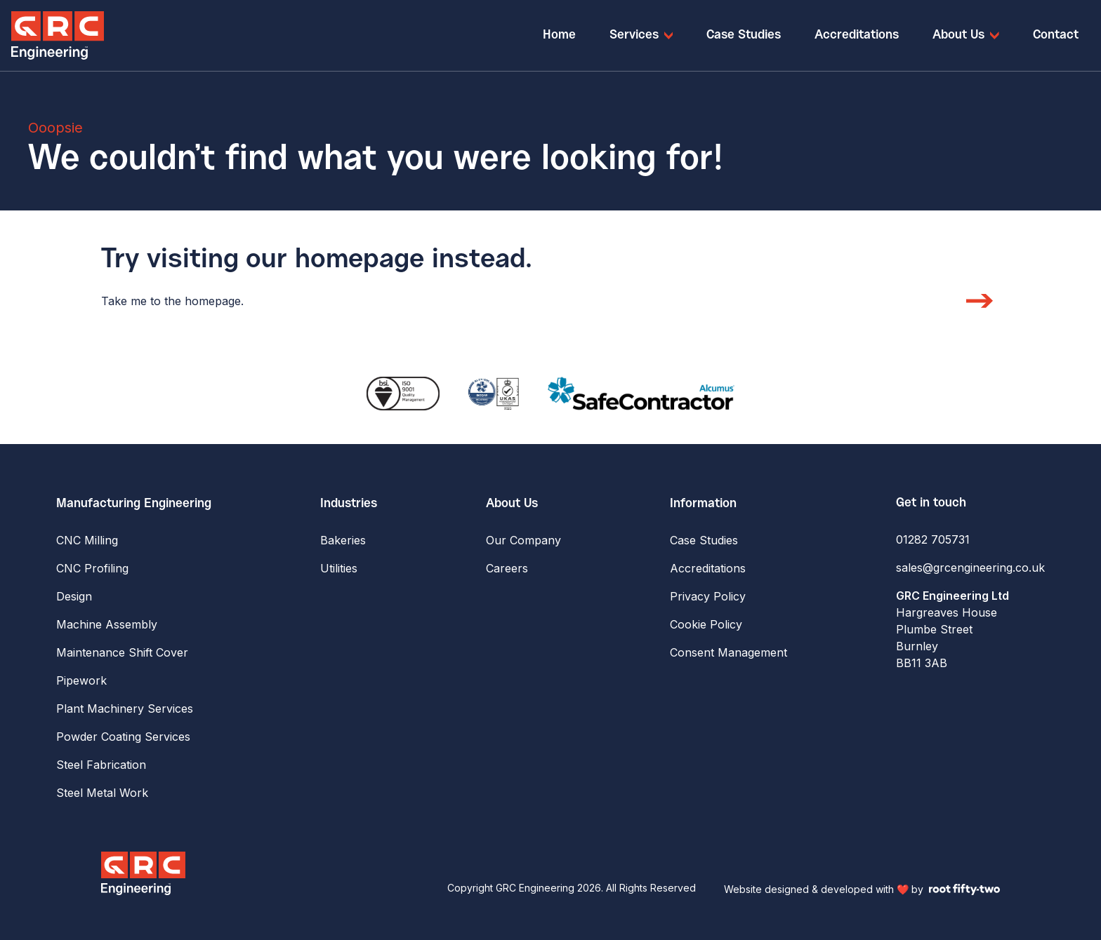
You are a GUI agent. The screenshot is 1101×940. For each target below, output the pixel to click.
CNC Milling (87, 540)
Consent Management (728, 652)
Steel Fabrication (101, 765)
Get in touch (931, 503)
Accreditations (708, 568)
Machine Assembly (106, 624)
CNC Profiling (92, 568)
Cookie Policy (706, 624)
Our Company (523, 540)
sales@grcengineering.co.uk (970, 567)
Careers (507, 568)
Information (703, 503)
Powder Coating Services (123, 737)
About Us (512, 503)
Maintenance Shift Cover (122, 652)
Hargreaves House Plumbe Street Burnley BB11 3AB (952, 629)
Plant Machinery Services (124, 708)
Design (74, 596)
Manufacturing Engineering (133, 503)
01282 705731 (933, 539)
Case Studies (704, 540)
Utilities (338, 568)
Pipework (81, 680)
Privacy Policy (708, 596)
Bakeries (343, 540)
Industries (348, 503)
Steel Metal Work (102, 793)
